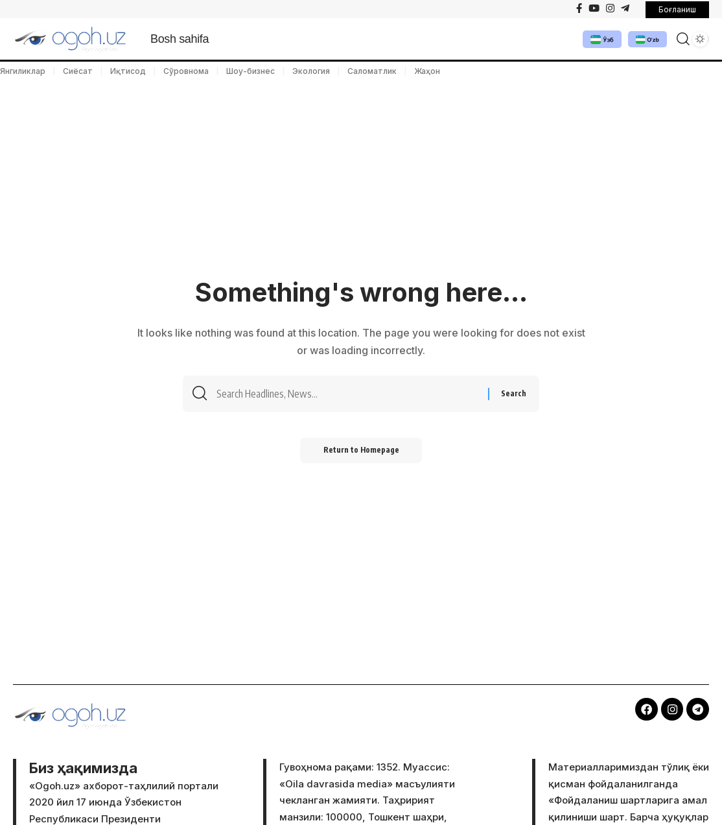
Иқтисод (128, 71)
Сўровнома (186, 71)
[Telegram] (625, 8)
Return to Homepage (361, 454)
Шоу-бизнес (250, 71)
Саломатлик (372, 71)
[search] (679, 39)
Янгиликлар (22, 71)
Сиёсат (78, 71)
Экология (311, 71)
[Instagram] (610, 8)
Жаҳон (427, 71)
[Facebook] (579, 8)
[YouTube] (594, 8)
